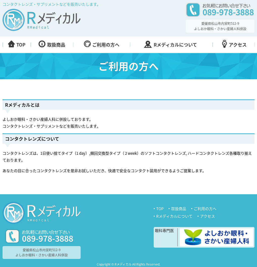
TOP (160, 209)
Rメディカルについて (174, 216)
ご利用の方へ (205, 209)
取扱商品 (178, 209)
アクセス (207, 216)
